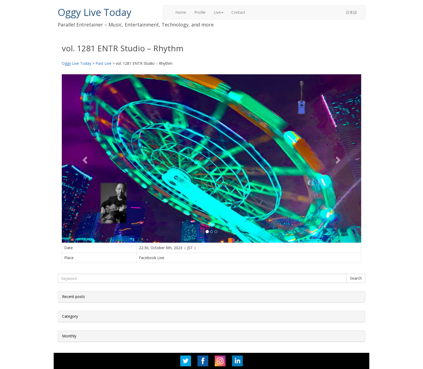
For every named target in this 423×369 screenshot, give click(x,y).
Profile (200, 12)
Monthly (69, 335)
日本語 (351, 12)
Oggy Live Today (94, 12)
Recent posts (73, 296)
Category (70, 316)
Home (180, 12)
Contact (238, 12)
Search (356, 278)
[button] (84, 158)
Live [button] (218, 12)
